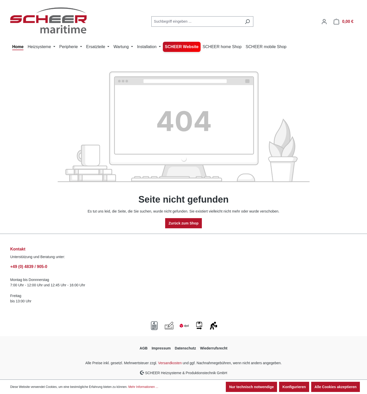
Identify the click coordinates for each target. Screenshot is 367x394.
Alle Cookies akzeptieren (335, 387)
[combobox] (196, 21)
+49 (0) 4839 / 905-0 (28, 266)
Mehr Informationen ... (143, 387)
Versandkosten (170, 363)
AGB (144, 348)
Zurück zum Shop (183, 223)
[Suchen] (247, 21)
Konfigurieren (294, 387)
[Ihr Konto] (324, 22)
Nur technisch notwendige (251, 387)
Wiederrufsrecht (213, 348)
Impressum (161, 348)
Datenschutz (185, 348)
